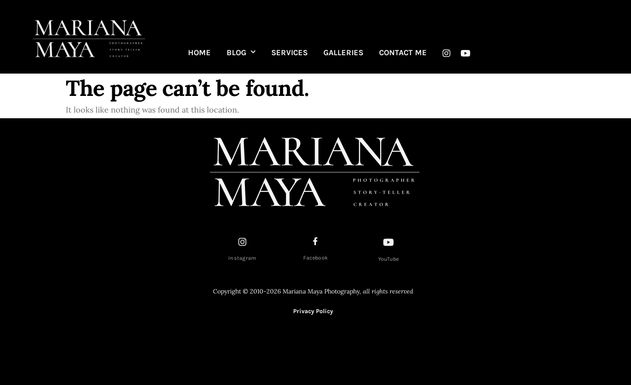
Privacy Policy (313, 311)
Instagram (242, 260)
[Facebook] (315, 243)
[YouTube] (388, 244)
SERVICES (289, 52)
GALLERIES (343, 52)
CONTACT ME (403, 52)
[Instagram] (242, 243)
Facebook (315, 259)
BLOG (241, 53)
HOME (199, 52)
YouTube (388, 261)
